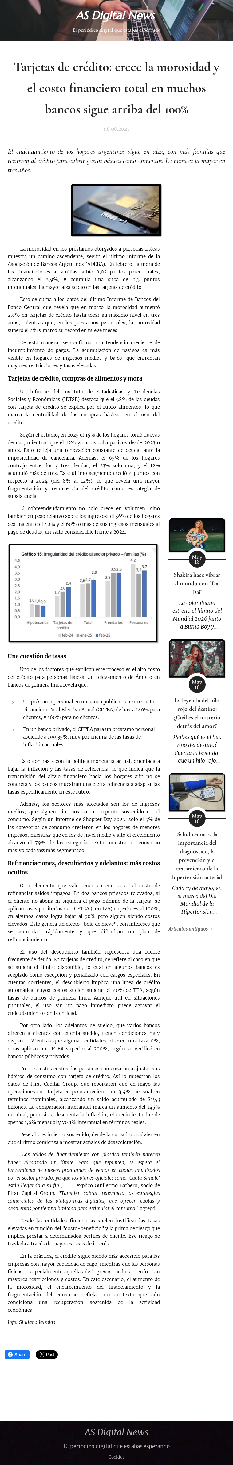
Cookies (117, 1457)
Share (17, 1354)
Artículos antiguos (188, 929)
